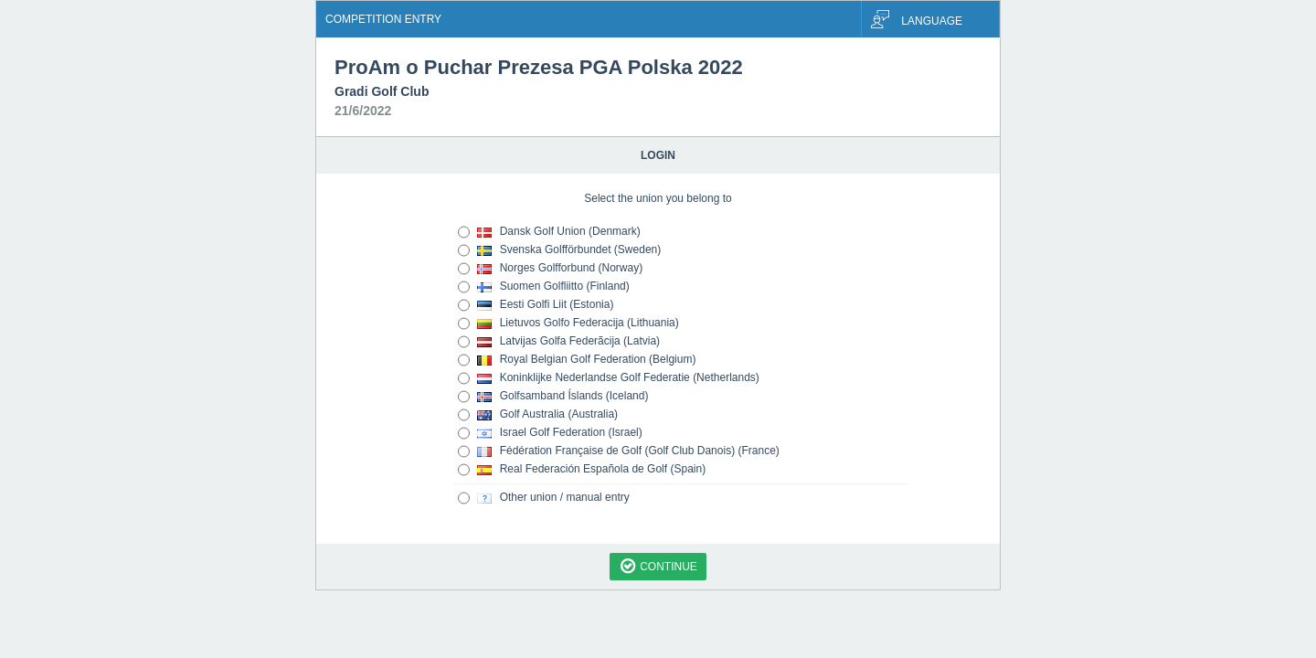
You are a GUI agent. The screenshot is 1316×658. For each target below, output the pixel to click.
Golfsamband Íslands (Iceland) (553, 396)
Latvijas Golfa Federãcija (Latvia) (559, 342)
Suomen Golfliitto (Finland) (544, 287)
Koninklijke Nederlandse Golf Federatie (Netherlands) (608, 378)
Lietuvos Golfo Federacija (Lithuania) (568, 323)
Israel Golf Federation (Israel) (550, 433)
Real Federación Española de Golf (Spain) (582, 470)
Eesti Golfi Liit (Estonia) (535, 305)
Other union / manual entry (544, 498)
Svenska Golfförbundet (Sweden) (559, 250)
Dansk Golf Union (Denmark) (549, 232)
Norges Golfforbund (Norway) (550, 269)
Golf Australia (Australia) (538, 415)
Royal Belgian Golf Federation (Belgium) (576, 360)
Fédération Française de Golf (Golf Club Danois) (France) (619, 451)
